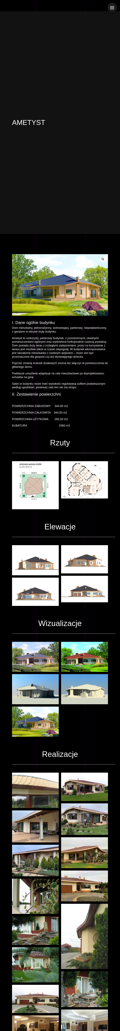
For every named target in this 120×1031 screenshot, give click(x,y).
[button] (103, 259)
